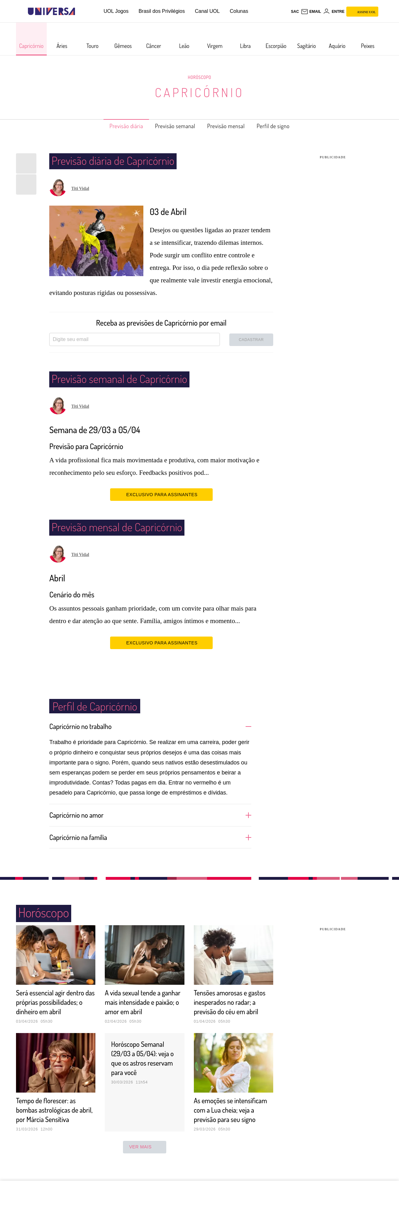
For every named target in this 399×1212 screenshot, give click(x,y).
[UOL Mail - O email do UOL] (311, 11)
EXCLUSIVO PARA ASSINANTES (161, 494)
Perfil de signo (283, 126)
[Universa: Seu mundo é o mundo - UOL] (51, 11)
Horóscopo (199, 77)
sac (295, 11)
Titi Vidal (80, 188)
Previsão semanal (172, 126)
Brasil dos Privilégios (162, 11)
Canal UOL (207, 11)
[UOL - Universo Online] (80, 11)
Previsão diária (116, 126)
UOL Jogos (116, 11)
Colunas (239, 11)
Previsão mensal (230, 126)
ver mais (144, 1165)
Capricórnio (199, 92)
